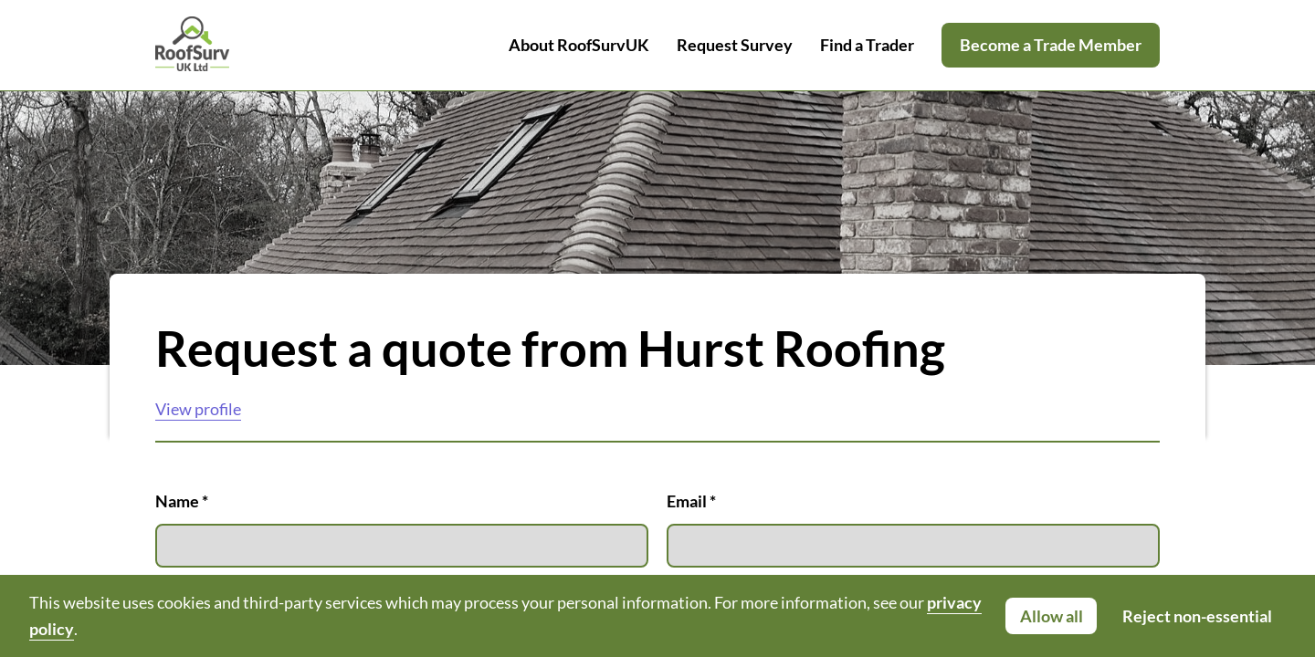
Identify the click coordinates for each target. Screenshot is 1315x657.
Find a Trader (867, 45)
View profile (198, 409)
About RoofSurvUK (579, 45)
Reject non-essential (1197, 616)
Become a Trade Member (1050, 45)
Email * (913, 529)
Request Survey (735, 45)
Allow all (1051, 616)
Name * (401, 529)
